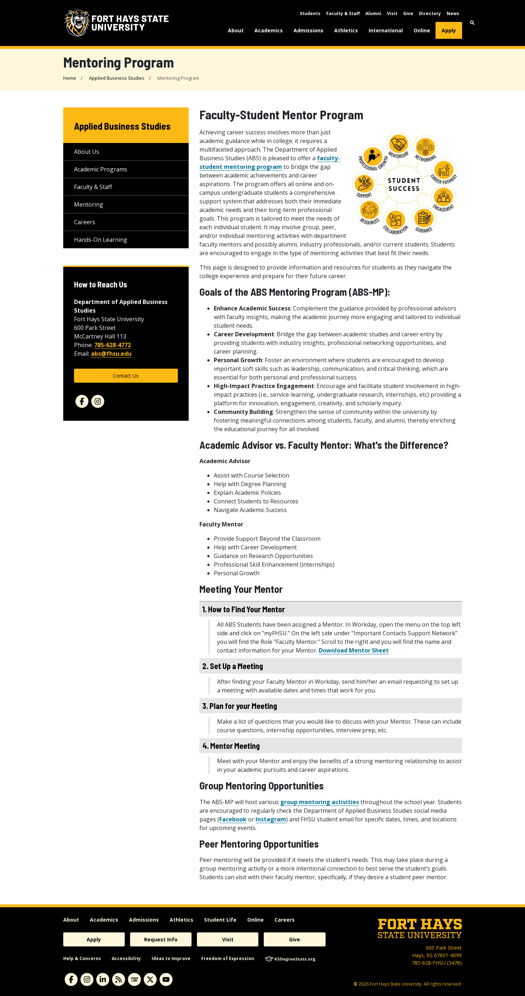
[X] (150, 979)
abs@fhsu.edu (111, 354)
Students (310, 13)
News (453, 13)
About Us (86, 152)
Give (408, 13)
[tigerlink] (134, 979)
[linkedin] (103, 979)
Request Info (161, 939)
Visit (392, 13)
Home (69, 78)
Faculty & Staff (343, 13)
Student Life (220, 919)
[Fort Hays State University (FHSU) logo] (116, 23)
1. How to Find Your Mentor (243, 609)
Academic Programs (100, 169)
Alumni (373, 13)
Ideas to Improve (171, 958)
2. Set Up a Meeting (232, 665)
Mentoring (88, 204)
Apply (449, 30)
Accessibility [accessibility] (126, 958)
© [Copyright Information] (356, 984)
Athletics (346, 30)
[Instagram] (98, 401)
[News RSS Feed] (118, 979)
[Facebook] (82, 401)
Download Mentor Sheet (354, 650)
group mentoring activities (319, 802)
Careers (84, 222)
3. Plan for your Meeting (239, 705)
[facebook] (71, 979)
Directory (430, 13)
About (236, 30)
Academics (268, 30)
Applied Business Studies (116, 78)
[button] (472, 22)
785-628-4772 (112, 345)
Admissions (308, 30)
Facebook (233, 819)
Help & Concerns (82, 958)
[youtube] (166, 979)
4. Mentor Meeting (231, 745)
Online (422, 30)
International (386, 30)
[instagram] (87, 979)
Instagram (270, 819)
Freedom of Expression (227, 958)
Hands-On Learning (100, 240)
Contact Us (126, 375)
